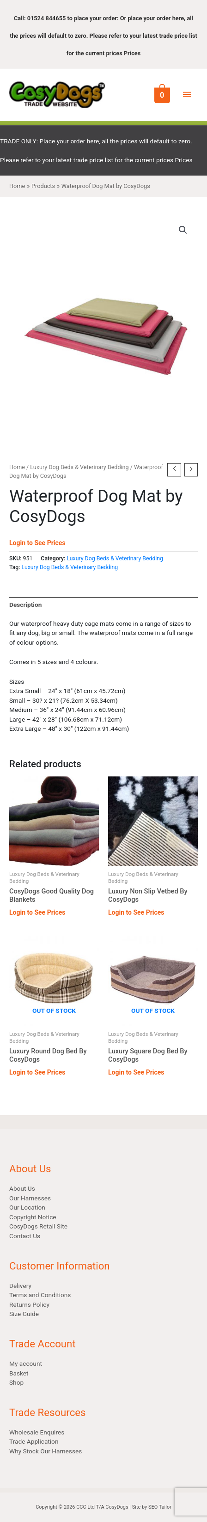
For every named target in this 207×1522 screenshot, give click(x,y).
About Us (22, 1188)
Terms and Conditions (40, 1295)
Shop (16, 1382)
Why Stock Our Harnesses (45, 1451)
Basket (19, 1373)
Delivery (20, 1285)
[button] (183, 230)
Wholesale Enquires (36, 1432)
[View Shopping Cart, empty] (161, 94)
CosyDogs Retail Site (38, 1226)
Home (17, 467)
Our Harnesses (30, 1198)
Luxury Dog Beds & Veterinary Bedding (79, 467)
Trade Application (33, 1441)
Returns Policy (29, 1304)
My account (25, 1363)
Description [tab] (25, 604)
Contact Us (24, 1236)
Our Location (27, 1207)
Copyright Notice (32, 1217)
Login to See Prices (37, 543)
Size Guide (24, 1313)
